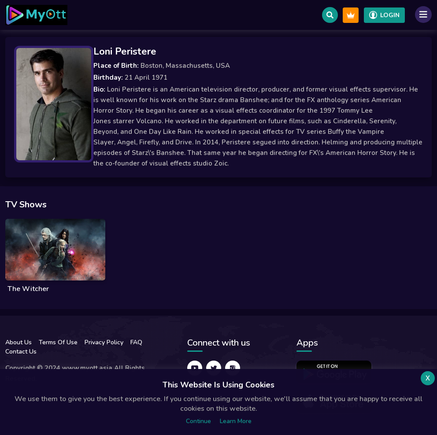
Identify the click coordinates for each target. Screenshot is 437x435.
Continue (198, 421)
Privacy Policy (104, 342)
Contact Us (21, 351)
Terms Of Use (58, 342)
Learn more (236, 421)
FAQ (136, 342)
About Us (18, 342)
